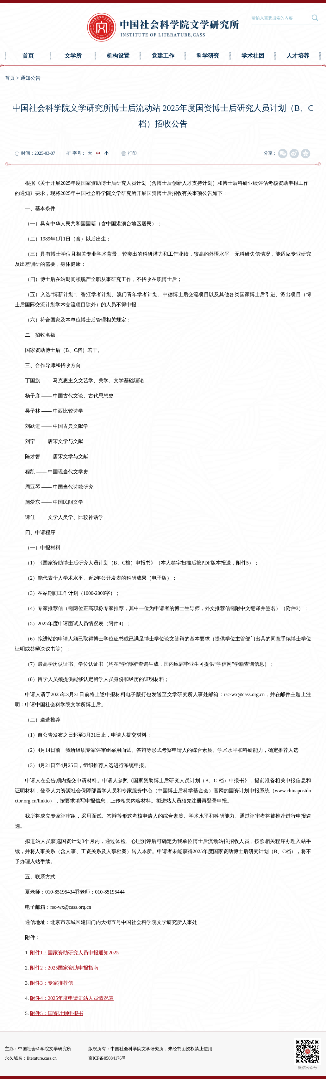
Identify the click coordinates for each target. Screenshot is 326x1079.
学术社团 (252, 56)
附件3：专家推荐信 (51, 983)
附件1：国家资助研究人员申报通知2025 (74, 952)
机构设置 (118, 56)
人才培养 (297, 56)
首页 (28, 56)
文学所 (73, 56)
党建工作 (163, 56)
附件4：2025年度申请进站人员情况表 (72, 998)
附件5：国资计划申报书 (56, 1013)
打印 (132, 153)
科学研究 (208, 56)
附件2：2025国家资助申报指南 (64, 967)
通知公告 (30, 78)
